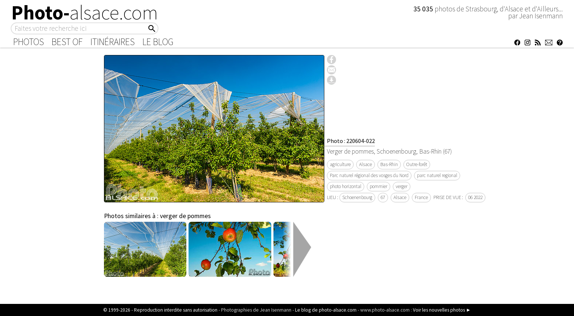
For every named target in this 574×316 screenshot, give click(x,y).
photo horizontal (345, 186)
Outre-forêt (416, 164)
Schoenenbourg (357, 197)
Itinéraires (112, 42)
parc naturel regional (437, 175)
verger (401, 186)
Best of (67, 42)
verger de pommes (185, 216)
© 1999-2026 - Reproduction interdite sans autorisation (160, 310)
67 (383, 197)
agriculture (340, 164)
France (421, 197)
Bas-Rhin (389, 164)
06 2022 (475, 197)
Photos (28, 42)
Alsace (365, 164)
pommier (378, 186)
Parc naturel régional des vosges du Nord (369, 175)
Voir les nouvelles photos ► (442, 310)
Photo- (84, 12)
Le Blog (158, 42)
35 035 (424, 8)
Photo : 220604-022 (351, 140)
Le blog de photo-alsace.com (326, 310)
